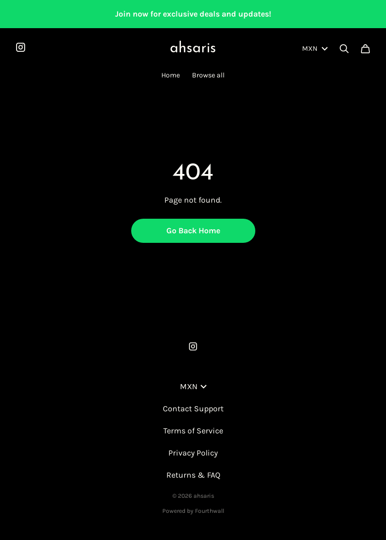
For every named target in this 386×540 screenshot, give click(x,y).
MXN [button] (193, 386)
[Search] (344, 48)
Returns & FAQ (193, 475)
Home (170, 75)
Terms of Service (193, 430)
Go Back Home (193, 230)
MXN (315, 48)
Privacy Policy (193, 453)
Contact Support (193, 408)
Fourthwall (209, 510)
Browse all (208, 75)
